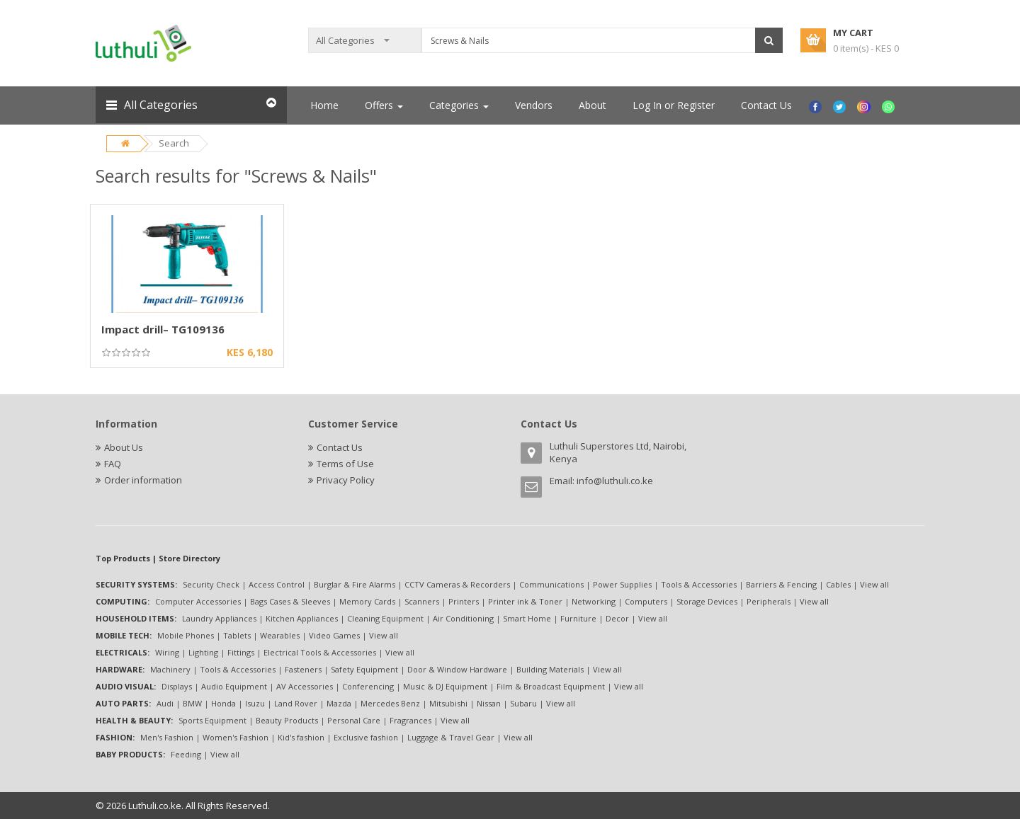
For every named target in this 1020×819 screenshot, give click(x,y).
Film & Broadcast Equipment (551, 686)
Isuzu (255, 703)
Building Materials (550, 669)
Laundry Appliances (219, 618)
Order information (143, 480)
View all (874, 584)
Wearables (280, 635)
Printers (463, 601)
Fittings (240, 652)
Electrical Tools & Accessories (320, 652)
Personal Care (353, 720)
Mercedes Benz (390, 703)
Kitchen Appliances (302, 618)
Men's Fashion (166, 737)
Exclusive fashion (366, 737)
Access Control (277, 584)
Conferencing (368, 686)
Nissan (489, 703)
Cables (838, 584)
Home (324, 105)
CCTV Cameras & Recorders (457, 584)
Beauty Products (287, 720)
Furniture (578, 618)
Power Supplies (622, 584)
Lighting (203, 652)
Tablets (237, 635)
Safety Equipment (364, 669)
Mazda (339, 703)
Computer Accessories (198, 601)
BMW (192, 703)
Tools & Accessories (699, 584)
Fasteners (303, 669)
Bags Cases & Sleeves (290, 601)
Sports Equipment (212, 720)
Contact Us (766, 105)
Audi (165, 703)
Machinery (170, 669)
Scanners (421, 601)
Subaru (523, 703)
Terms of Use (345, 463)
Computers (646, 601)
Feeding (186, 754)
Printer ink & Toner (525, 601)
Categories (459, 105)
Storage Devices (706, 601)
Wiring (167, 652)
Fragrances (410, 720)
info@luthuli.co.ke (615, 480)
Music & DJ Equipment (445, 686)
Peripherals (768, 601)
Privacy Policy (346, 480)
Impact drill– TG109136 (163, 329)
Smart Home (527, 618)
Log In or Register (674, 105)
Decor (617, 618)
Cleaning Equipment (385, 618)
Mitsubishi (448, 703)
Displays (177, 686)
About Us (123, 447)
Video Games (334, 635)
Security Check (211, 584)
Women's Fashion (235, 737)
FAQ (112, 463)
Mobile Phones (185, 635)
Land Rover (295, 703)
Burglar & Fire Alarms (354, 584)
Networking (594, 601)
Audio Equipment (234, 686)
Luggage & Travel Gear (450, 737)
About (592, 105)
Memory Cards (367, 601)
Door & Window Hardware (457, 669)
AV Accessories (304, 686)
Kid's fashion (301, 737)
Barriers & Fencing (781, 584)
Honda (223, 703)
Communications (551, 584)
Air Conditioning (463, 618)
